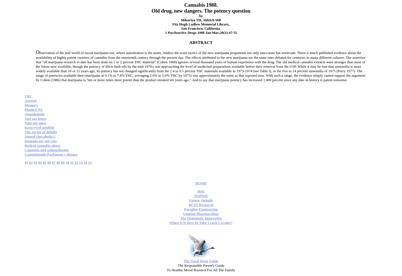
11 (72, 162)
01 (26, 162)
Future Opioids (201, 200)
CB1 (28, 96)
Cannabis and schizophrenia (47, 150)
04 (40, 162)
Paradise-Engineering (201, 209)
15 (90, 162)
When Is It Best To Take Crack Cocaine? (201, 223)
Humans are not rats (41, 141)
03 (35, 162)
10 (67, 162)
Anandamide (35, 114)
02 (31, 162)
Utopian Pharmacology (201, 214)
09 (63, 162)
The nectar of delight (41, 132)
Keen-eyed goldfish (39, 127)
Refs (201, 191)
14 (85, 162)
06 (49, 162)
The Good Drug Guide (201, 261)
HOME (201, 183)
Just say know (35, 118)
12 (76, 162)
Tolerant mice (35, 123)
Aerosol (30, 101)
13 (81, 162)
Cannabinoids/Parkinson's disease (51, 154)
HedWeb (201, 196)
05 (44, 162)
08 (58, 162)
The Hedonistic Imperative (201, 218)
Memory (31, 105)
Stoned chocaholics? (40, 136)
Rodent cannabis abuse (42, 145)
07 (54, 162)
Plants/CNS (34, 109)
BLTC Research (201, 205)
